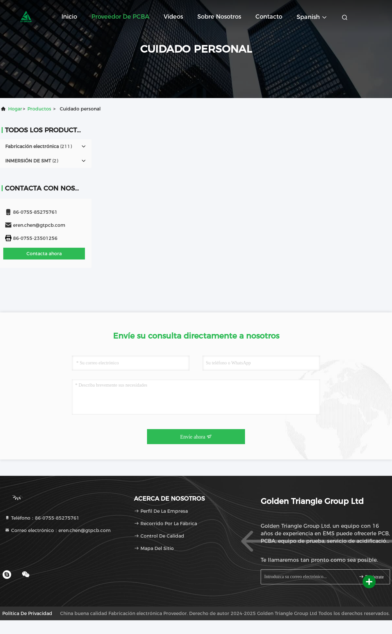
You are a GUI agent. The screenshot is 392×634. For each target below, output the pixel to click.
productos (39, 109)
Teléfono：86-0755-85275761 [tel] (42, 518)
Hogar (15, 109)
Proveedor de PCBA (120, 16)
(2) (31, 161)
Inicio (69, 16)
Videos (173, 16)
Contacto (268, 16)
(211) (38, 146)
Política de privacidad (27, 613)
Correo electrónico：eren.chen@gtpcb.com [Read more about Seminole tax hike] (58, 530)
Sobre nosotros (219, 16)
